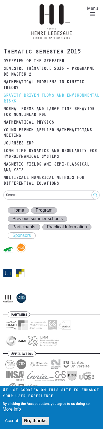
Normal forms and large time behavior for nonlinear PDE (48, 112)
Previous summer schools (37, 218)
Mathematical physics (28, 123)
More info (11, 412)
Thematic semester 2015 (42, 52)
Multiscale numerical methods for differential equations (43, 181)
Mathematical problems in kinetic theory (43, 85)
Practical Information (67, 227)
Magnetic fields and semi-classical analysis (46, 168)
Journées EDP (18, 143)
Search (11, 195)
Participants (23, 227)
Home (18, 210)
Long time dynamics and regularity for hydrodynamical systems (50, 154)
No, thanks (35, 423)
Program (44, 210)
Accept (11, 423)
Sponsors (21, 235)
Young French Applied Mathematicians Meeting (47, 133)
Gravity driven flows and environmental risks (51, 99)
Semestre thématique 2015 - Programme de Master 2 (48, 72)
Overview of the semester (33, 61)
